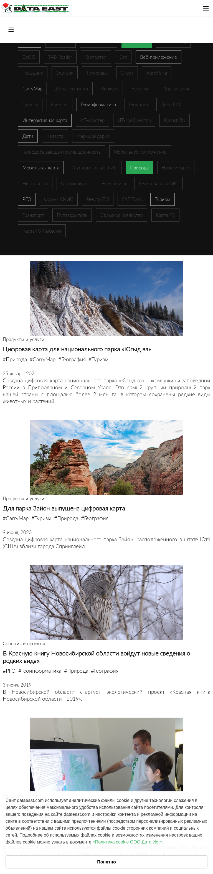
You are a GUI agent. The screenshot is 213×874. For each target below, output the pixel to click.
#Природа (15, 359)
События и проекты (24, 643)
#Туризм (98, 359)
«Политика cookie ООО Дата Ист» (128, 842)
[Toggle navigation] (206, 8)
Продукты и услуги (23, 339)
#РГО (9, 670)
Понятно (106, 862)
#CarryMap (42, 359)
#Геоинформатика (39, 670)
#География (72, 359)
